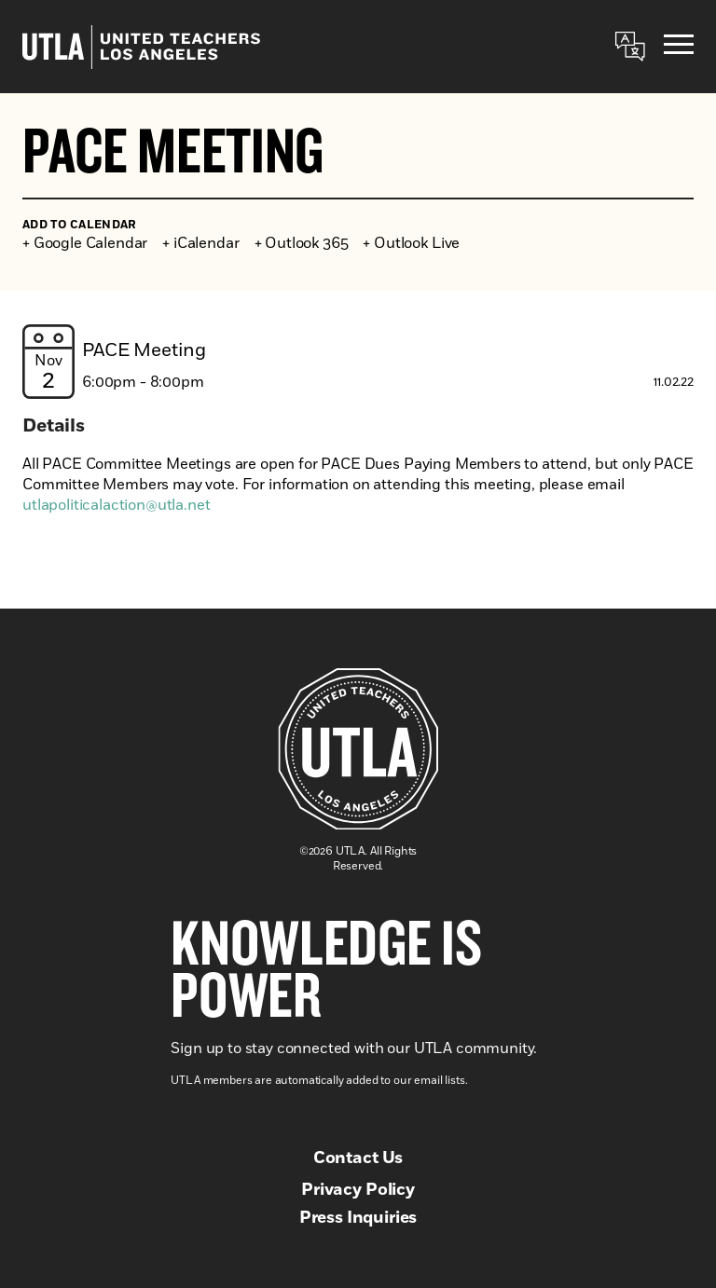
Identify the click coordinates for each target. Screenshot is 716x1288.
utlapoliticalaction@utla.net (116, 505)
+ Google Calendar (84, 243)
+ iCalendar (200, 243)
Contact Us (358, 1158)
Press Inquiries (358, 1218)
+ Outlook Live (411, 243)
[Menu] (679, 47)
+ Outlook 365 (302, 243)
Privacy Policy (358, 1190)
